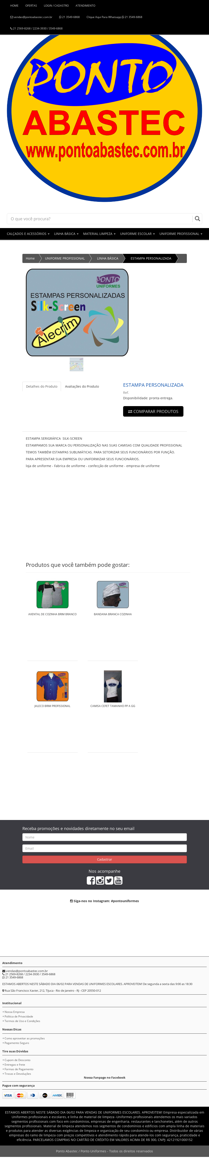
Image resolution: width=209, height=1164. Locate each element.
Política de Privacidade (19, 1016)
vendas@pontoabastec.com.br (31, 17)
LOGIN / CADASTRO (56, 6)
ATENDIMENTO (85, 6)
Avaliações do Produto (82, 386)
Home (30, 258)
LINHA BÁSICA (66, 233)
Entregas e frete (15, 1065)
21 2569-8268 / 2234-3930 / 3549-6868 (36, 28)
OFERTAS (31, 6)
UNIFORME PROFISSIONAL (180, 233)
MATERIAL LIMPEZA (99, 233)
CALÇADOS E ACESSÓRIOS (28, 233)
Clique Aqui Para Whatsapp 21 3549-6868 (114, 17)
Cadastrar (104, 859)
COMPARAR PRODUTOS (153, 411)
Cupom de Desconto (17, 1060)
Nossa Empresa (15, 1012)
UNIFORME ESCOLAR (137, 233)
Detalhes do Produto (41, 386)
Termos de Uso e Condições (22, 1021)
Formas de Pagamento (19, 1069)
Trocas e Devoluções (18, 1074)
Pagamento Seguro (17, 1043)
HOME (14, 6)
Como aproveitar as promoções (25, 1038)
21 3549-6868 (69, 17)
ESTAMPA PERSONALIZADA (151, 258)
